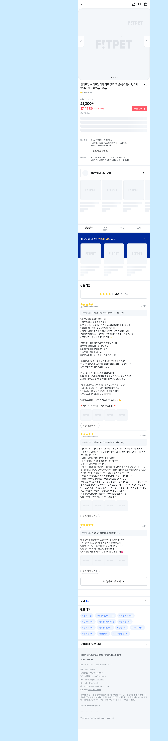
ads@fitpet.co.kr (92, 683)
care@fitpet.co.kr (98, 676)
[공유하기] (146, 84)
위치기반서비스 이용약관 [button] (112, 655)
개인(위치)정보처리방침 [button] (95, 655)
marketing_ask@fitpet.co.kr (97, 686)
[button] (81, 4)
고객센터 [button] (83, 659)
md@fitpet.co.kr (96, 673)
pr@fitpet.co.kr (94, 690)
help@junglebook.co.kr (94, 679)
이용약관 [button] (83, 655)
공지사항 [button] (90, 659)
